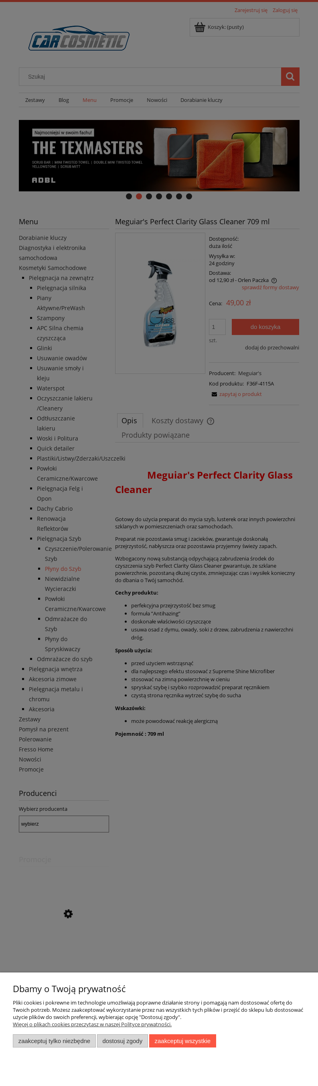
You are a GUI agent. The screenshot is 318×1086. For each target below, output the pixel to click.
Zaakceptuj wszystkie (183, 1040)
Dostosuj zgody (122, 1040)
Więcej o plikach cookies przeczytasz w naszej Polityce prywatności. (92, 1024)
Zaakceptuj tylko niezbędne (54, 1040)
